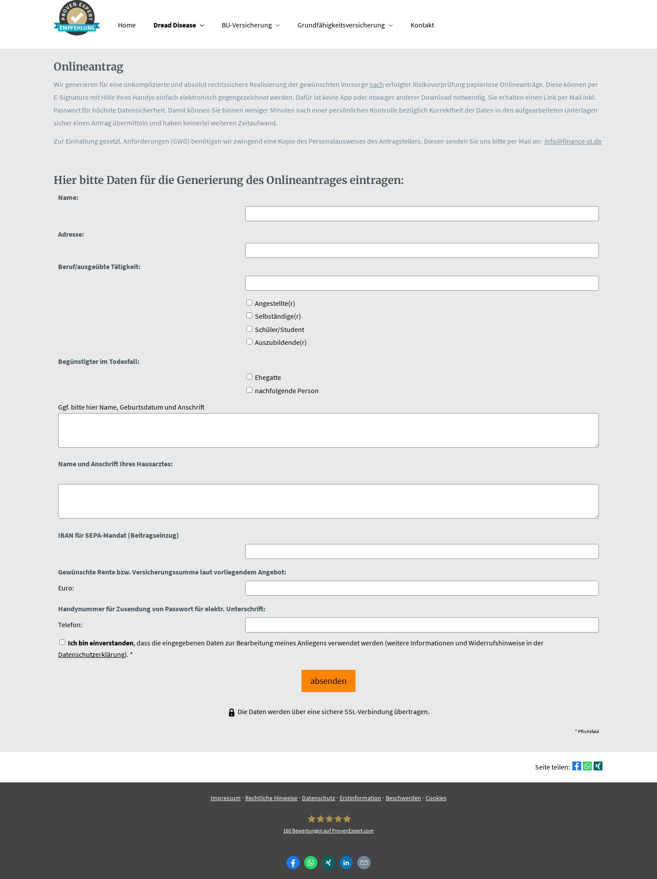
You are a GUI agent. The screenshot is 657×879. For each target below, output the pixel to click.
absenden (329, 678)
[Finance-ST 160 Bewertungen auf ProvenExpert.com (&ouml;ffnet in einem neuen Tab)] (328, 818)
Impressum (226, 793)
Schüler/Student (275, 329)
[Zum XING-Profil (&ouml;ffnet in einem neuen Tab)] (328, 857)
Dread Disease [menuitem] (174, 24)
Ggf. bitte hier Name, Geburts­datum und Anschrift (131, 406)
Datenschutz (318, 793)
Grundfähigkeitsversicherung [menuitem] (341, 24)
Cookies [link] (436, 793)
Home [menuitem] (127, 24)
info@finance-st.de (573, 141)
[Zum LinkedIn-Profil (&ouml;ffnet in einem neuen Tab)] (346, 857)
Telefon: (70, 624)
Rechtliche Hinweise (271, 793)
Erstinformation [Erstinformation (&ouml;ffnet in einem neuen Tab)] (360, 793)
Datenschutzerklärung (91, 654)
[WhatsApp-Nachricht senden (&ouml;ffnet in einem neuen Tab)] (310, 857)
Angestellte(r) (270, 303)
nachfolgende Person (282, 390)
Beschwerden (403, 793)
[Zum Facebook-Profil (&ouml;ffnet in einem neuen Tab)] (293, 857)
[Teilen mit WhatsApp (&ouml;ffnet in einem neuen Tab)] (587, 760)
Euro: (66, 587)
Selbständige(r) (273, 316)
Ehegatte (263, 377)
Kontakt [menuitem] (422, 24)
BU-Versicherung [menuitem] (247, 24)
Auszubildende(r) (276, 342)
